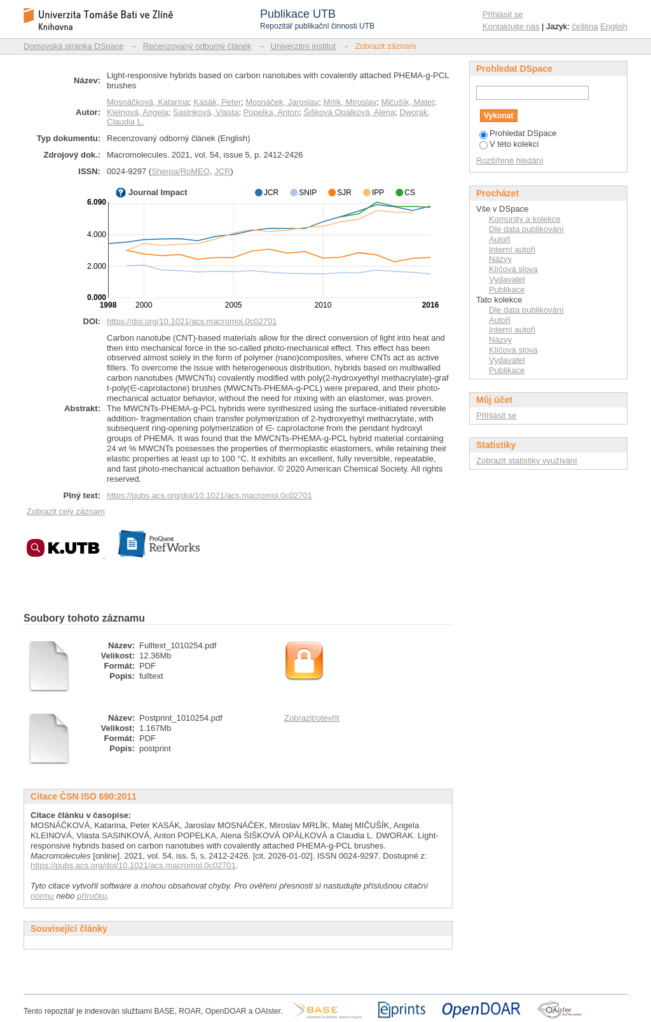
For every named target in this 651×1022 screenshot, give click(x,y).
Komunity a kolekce (525, 219)
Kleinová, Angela (137, 112)
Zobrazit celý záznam (66, 511)
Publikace (506, 289)
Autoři (500, 239)
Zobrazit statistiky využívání (526, 460)
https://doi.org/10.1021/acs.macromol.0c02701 (192, 321)
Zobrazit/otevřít (311, 718)
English (613, 26)
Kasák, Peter (217, 102)
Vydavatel (507, 279)
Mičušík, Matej (407, 102)
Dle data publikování (526, 229)
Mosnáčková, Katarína (148, 102)
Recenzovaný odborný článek (197, 46)
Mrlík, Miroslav (349, 102)
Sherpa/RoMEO (180, 171)
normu (42, 896)
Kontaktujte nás (511, 26)
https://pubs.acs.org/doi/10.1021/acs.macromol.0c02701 (209, 495)
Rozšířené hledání (510, 160)
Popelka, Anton (271, 112)
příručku (92, 896)
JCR (222, 171)
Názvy (500, 259)
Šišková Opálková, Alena (349, 112)
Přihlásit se (503, 14)
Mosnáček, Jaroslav (282, 102)
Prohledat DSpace (518, 133)
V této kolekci (508, 144)
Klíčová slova (513, 269)
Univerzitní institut (303, 46)
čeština (585, 26)
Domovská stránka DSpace (74, 46)
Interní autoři (512, 249)
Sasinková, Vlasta (205, 112)
